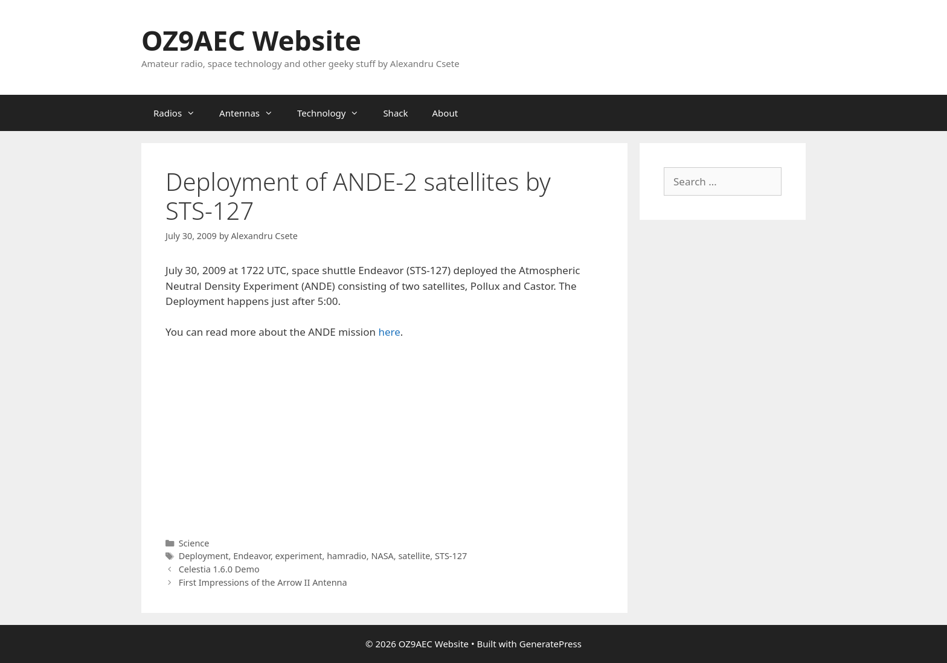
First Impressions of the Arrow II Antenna (263, 582)
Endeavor (252, 556)
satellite (414, 556)
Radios (180, 113)
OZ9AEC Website (251, 40)
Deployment (204, 556)
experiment (299, 556)
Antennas (252, 113)
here (389, 332)
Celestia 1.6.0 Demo (219, 569)
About (445, 113)
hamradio (347, 556)
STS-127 (451, 556)
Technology (334, 113)
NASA (382, 556)
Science (194, 543)
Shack (395, 113)
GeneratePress (550, 644)
